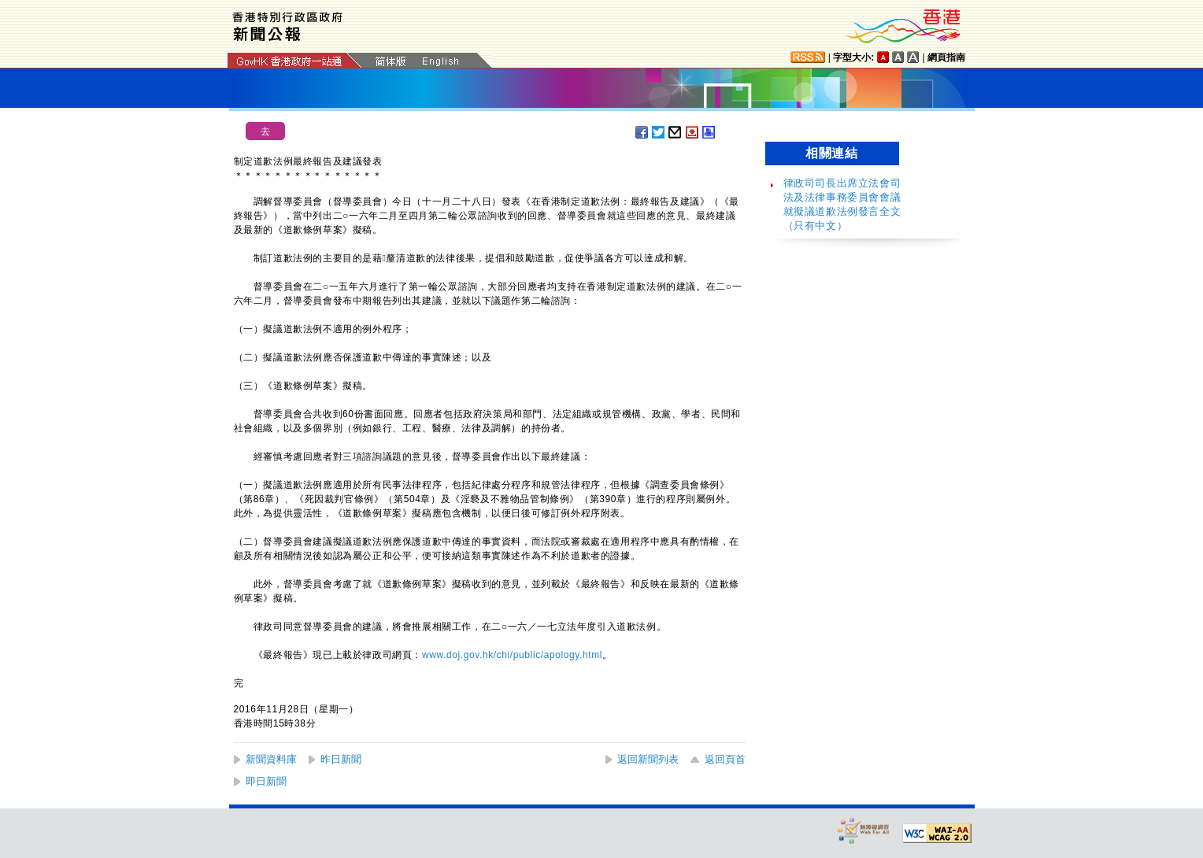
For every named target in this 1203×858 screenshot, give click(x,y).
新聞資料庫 (271, 759)
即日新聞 (266, 781)
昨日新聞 (340, 759)
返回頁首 (725, 759)
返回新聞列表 (648, 759)
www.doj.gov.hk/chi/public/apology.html (512, 654)
